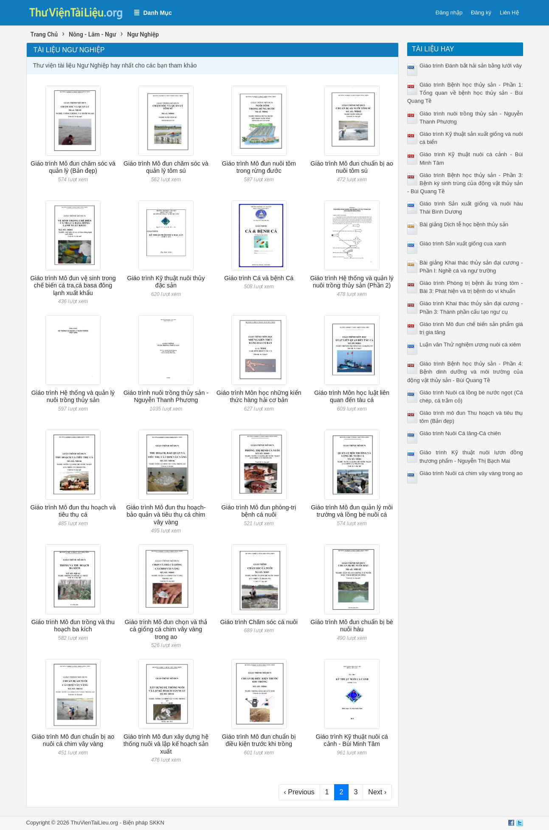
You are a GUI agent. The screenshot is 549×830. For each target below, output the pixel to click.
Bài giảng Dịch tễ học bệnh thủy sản (463, 224)
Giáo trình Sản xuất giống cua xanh (462, 243)
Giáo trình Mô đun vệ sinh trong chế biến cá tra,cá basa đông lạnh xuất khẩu (73, 285)
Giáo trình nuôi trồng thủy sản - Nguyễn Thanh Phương (166, 396)
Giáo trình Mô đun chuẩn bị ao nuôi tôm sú (351, 167)
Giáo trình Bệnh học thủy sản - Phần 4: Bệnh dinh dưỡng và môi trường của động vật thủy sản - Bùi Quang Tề (465, 371)
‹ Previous (299, 792)
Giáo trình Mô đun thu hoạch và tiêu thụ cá (73, 511)
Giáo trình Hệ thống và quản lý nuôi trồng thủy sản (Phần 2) (351, 282)
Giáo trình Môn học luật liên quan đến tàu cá (351, 396)
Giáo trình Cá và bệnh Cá (258, 278)
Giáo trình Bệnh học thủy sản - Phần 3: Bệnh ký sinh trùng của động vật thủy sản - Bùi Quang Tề (465, 183)
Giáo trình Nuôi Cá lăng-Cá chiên (460, 433)
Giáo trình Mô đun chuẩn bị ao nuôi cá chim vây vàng (73, 740)
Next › (377, 792)
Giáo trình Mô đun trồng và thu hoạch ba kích (73, 626)
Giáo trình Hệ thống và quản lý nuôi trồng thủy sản (73, 396)
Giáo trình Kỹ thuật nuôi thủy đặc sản (166, 282)
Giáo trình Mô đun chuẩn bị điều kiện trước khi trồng (259, 740)
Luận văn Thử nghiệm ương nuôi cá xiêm (470, 344)
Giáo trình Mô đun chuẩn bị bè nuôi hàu (351, 626)
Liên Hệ (509, 12)
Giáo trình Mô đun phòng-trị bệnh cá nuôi (258, 511)
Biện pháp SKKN (143, 822)
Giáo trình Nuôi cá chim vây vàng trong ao (471, 473)
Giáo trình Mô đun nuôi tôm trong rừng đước (259, 167)
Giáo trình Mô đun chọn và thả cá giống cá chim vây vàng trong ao (166, 629)
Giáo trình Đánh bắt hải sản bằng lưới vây (470, 65)
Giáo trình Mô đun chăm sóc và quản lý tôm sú (166, 167)
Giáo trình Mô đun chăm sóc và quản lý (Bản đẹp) (73, 167)
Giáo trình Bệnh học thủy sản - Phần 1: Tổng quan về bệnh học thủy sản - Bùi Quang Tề (465, 93)
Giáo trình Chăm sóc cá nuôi (259, 622)
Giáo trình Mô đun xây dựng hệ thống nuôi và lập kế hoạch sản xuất (166, 744)
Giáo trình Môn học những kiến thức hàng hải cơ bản (259, 396)
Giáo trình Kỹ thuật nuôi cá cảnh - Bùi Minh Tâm (351, 740)
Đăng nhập (449, 12)
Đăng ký (481, 12)
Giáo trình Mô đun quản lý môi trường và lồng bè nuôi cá (352, 511)
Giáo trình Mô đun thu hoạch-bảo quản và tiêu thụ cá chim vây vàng (166, 515)
